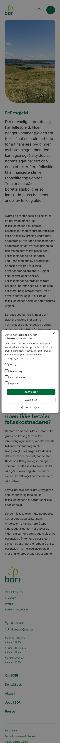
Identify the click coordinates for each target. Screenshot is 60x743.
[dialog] (30, 371)
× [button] (53, 333)
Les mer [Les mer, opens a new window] (30, 358)
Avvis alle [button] (31, 400)
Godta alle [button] (31, 392)
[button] (30, 407)
